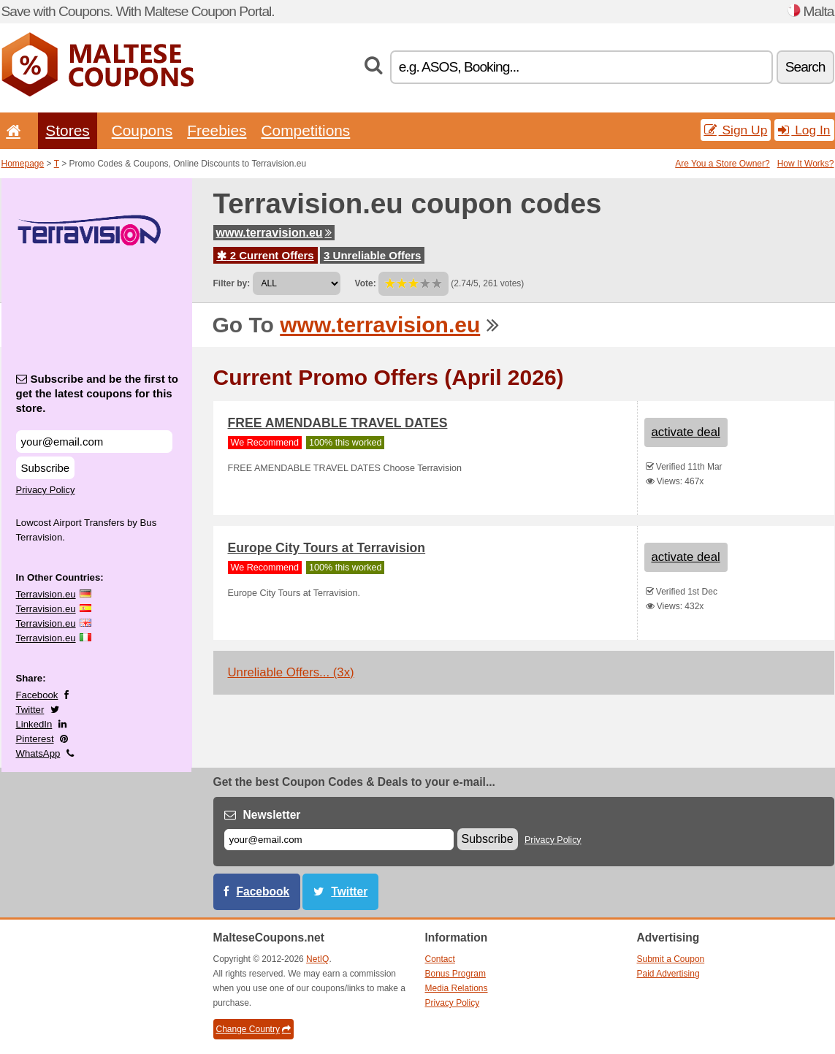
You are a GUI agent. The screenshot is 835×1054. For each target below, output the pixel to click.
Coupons (142, 130)
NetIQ (317, 959)
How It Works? (805, 164)
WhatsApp (38, 753)
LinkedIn (34, 724)
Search (805, 67)
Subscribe (45, 468)
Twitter (30, 709)
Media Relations (456, 988)
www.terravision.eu (274, 232)
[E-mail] (339, 839)
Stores (67, 130)
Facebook (37, 695)
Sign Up (736, 130)
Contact (440, 959)
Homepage (23, 164)
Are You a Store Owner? (722, 164)
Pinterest (35, 738)
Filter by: (232, 283)
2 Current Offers (265, 255)
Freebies (216, 130)
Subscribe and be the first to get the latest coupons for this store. (97, 393)
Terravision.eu (46, 594)
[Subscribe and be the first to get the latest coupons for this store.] (94, 441)
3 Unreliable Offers (372, 255)
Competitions (305, 130)
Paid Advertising (668, 974)
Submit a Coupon (671, 959)
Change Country (253, 1029)
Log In (804, 130)
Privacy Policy (45, 489)
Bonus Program (455, 974)
